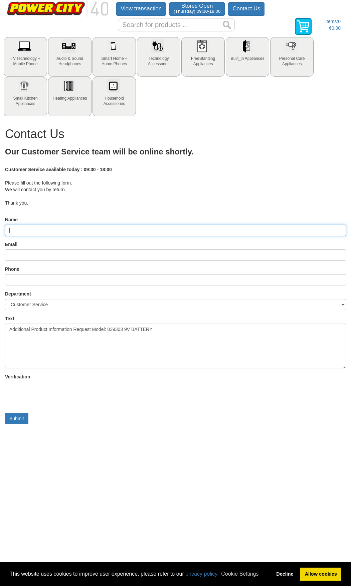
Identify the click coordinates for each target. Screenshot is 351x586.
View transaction (141, 8)
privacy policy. (201, 574)
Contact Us (246, 8)
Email (11, 244)
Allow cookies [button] (321, 574)
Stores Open (197, 8)
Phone (12, 269)
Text (9, 318)
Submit (16, 418)
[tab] (25, 57)
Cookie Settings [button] (239, 574)
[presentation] (25, 56)
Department (18, 294)
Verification (17, 376)
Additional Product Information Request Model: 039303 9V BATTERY (175, 346)
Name (11, 219)
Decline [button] (284, 574)
